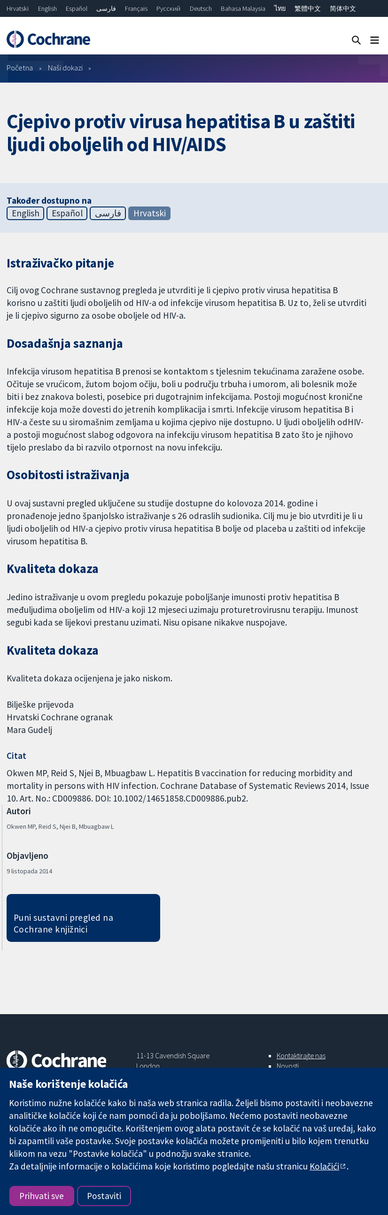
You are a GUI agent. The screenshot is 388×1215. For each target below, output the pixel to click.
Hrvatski (18, 8)
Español (76, 8)
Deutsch (201, 8)
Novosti (288, 1065)
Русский (168, 8)
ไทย (280, 8)
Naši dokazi (65, 67)
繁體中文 (308, 8)
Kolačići (324, 1166)
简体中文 (343, 8)
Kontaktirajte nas (301, 1055)
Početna (20, 67)
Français (136, 8)
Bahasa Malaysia (243, 8)
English (47, 8)
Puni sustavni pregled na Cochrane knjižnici (64, 923)
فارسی (106, 8)
